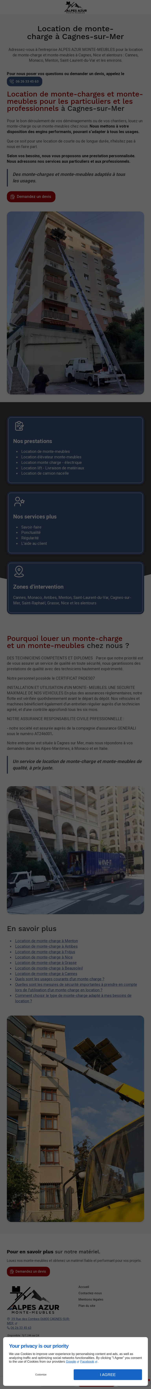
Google (71, 1361)
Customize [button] (41, 1374)
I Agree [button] (108, 1374)
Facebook (87, 1361)
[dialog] (75, 1361)
